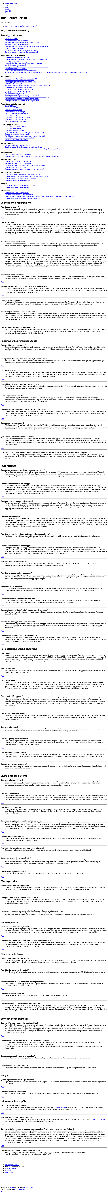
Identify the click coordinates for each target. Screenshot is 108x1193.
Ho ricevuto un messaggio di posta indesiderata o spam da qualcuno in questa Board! (34, 149)
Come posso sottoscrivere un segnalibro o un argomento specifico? (28, 176)
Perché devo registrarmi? (14, 37)
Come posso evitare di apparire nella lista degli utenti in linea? (26, 59)
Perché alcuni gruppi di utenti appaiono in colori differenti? (25, 136)
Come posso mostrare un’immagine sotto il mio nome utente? (26, 67)
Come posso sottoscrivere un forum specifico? (21, 178)
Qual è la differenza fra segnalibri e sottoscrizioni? (22, 174)
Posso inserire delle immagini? (15, 112)
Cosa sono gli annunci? (13, 115)
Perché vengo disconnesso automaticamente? (21, 50)
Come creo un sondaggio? (14, 83)
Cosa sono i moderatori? (13, 128)
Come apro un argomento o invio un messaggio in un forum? (26, 78)
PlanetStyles (28, 1187)
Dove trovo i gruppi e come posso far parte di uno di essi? (25, 132)
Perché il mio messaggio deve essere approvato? (22, 99)
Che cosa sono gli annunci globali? (17, 113)
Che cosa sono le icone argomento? (17, 121)
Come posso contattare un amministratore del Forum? (24, 198)
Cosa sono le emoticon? (13, 110)
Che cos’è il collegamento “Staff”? (16, 140)
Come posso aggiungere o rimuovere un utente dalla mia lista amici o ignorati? (32, 156)
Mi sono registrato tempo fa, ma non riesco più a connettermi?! (27, 46)
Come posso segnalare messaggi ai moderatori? (22, 95)
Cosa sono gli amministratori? (15, 126)
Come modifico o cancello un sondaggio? (19, 87)
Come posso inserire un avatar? (16, 69)
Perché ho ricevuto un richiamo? (16, 93)
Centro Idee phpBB (98, 1119)
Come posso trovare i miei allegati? (17, 187)
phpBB (12, 1187)
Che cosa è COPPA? (11, 39)
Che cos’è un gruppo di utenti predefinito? (19, 138)
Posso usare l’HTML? (12, 108)
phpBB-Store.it (19, 1189)
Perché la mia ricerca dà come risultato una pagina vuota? (25, 165)
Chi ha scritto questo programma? (17, 193)
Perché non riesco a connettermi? (16, 44)
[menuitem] (6, 7)
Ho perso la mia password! (14, 48)
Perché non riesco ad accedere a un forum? (20, 89)
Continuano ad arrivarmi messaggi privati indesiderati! (24, 147)
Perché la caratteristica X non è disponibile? (20, 195)
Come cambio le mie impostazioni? (17, 57)
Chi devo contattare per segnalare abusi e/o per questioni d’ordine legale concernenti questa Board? (39, 196)
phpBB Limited (61, 1107)
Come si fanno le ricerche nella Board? (18, 161)
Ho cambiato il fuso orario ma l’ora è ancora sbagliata (23, 63)
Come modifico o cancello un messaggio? (19, 80)
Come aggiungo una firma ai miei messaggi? (20, 82)
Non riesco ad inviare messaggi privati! (18, 145)
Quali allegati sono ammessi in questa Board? (21, 185)
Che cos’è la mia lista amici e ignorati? (18, 154)
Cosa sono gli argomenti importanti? (18, 117)
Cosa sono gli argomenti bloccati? (17, 119)
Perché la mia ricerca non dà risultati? (18, 163)
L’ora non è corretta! (12, 61)
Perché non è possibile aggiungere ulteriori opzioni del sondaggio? (28, 85)
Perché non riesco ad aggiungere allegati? (19, 91)
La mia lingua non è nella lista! (15, 65)
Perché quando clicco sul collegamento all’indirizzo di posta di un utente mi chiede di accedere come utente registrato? (46, 72)
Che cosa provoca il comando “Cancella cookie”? (21, 52)
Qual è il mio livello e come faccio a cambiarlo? (21, 71)
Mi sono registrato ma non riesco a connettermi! (22, 42)
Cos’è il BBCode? (11, 106)
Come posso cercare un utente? (16, 167)
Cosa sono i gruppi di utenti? (14, 130)
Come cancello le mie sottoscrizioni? (17, 180)
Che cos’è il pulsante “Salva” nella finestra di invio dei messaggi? (27, 97)
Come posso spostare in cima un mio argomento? (22, 101)
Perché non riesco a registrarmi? (16, 41)
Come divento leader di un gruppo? (17, 134)
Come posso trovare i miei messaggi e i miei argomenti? (24, 169)
